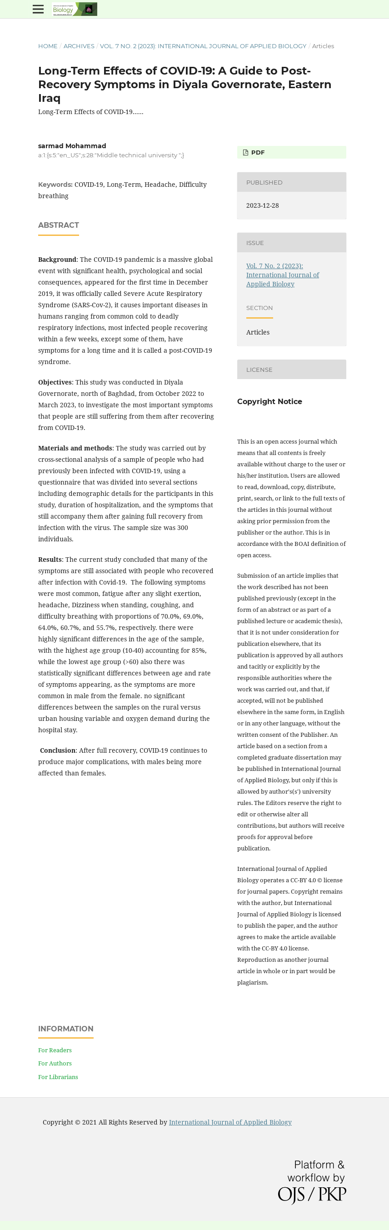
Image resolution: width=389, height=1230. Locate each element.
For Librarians (58, 1077)
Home (48, 46)
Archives (79, 46)
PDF (256, 152)
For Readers (55, 1050)
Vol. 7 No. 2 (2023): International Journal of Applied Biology (203, 46)
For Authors (55, 1063)
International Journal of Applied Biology (230, 1122)
